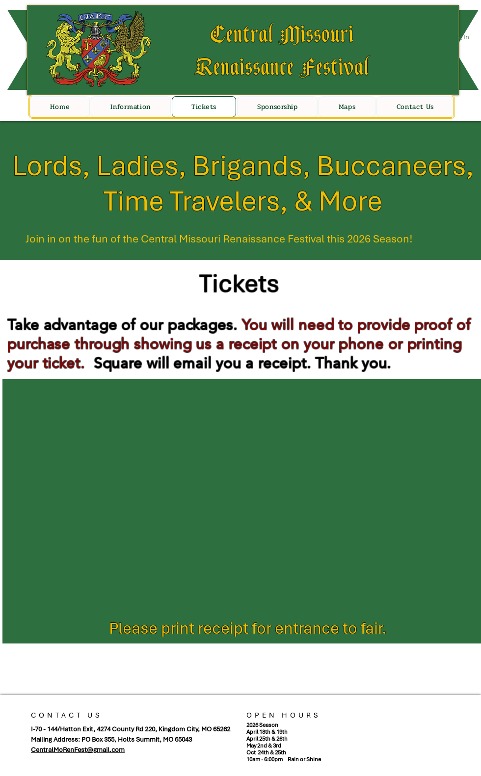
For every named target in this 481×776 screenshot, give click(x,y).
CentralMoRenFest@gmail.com (78, 750)
